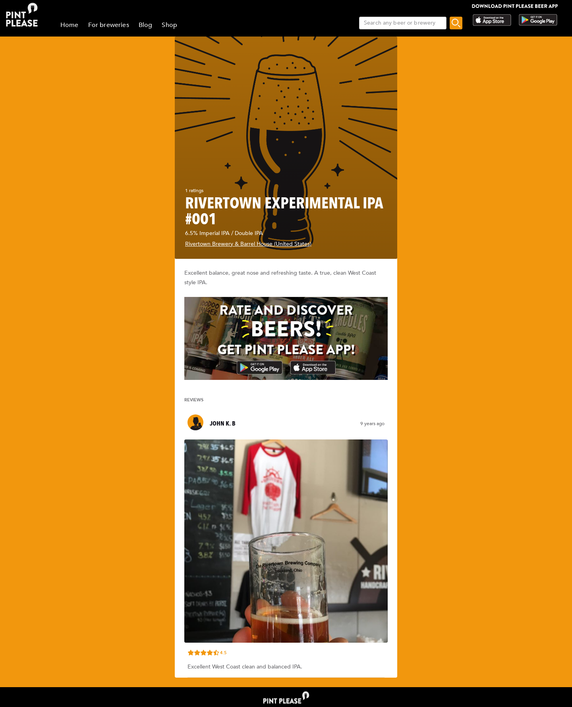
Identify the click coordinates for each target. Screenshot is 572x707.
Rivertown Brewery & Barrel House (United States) (248, 244)
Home (69, 25)
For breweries (108, 25)
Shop (169, 25)
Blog (146, 25)
